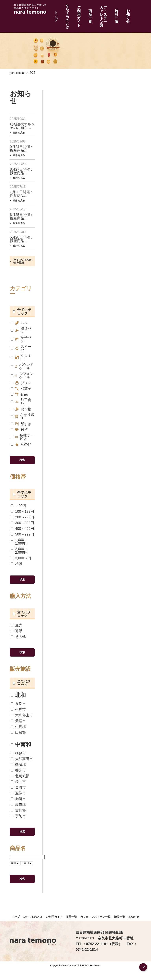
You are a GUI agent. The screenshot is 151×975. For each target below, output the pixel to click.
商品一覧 (87, 9)
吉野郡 (18, 808)
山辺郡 (18, 731)
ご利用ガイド (77, 9)
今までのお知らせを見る (23, 253)
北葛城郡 (20, 774)
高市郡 (18, 803)
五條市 (18, 791)
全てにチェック (22, 306)
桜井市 (18, 780)
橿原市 (18, 751)
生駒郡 (18, 725)
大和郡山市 (22, 713)
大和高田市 (22, 757)
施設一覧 (119, 9)
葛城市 (18, 786)
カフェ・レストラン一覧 (103, 9)
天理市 (18, 719)
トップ (52, 8)
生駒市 (18, 708)
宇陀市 (18, 814)
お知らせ (128, 9)
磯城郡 (18, 763)
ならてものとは (64, 9)
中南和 (21, 743)
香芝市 (18, 769)
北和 (18, 693)
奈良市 (18, 702)
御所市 (18, 797)
